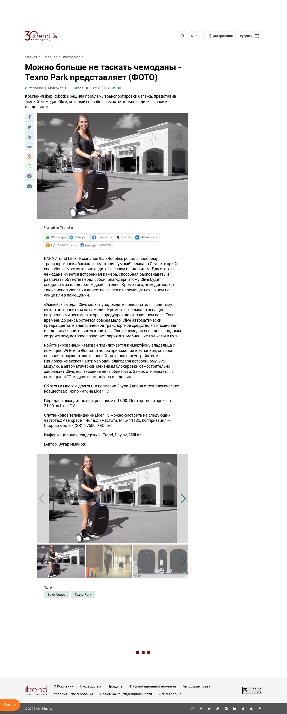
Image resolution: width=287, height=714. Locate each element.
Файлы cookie (170, 694)
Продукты (115, 686)
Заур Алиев (57, 595)
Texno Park (83, 595)
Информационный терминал (153, 686)
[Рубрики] (249, 35)
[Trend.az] (41, 36)
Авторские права (196, 686)
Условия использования (73, 694)
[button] (29, 117)
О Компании (64, 686)
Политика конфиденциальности (126, 694)
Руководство (90, 686)
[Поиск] (182, 35)
